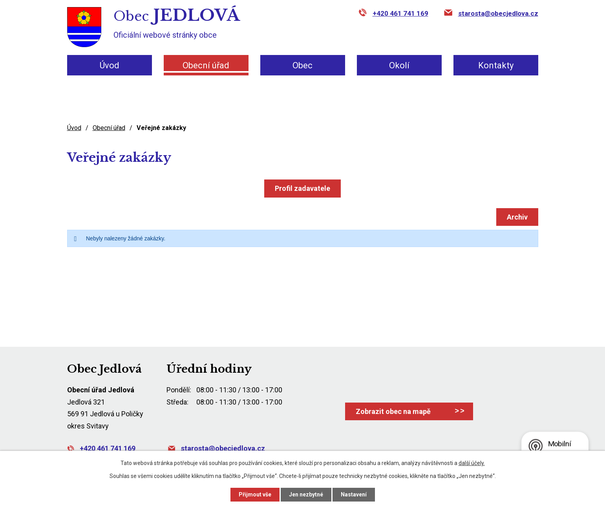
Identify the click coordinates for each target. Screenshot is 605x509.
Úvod (109, 65)
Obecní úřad (206, 65)
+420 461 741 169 (400, 13)
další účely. (472, 463)
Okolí (399, 65)
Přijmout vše (255, 494)
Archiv (517, 217)
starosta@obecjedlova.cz (498, 13)
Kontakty (496, 65)
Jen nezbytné (306, 494)
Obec (302, 65)
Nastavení (354, 494)
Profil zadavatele (302, 188)
